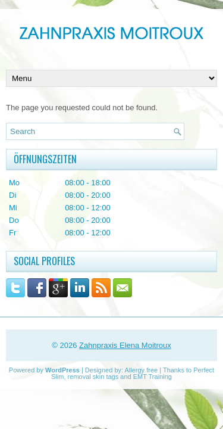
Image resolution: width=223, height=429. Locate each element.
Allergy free (141, 370)
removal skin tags (93, 376)
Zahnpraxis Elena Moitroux (125, 345)
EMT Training (152, 376)
